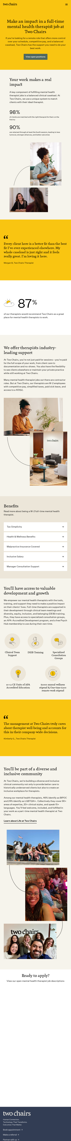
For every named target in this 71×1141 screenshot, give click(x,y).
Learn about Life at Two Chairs (20, 821)
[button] (35, 526)
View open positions (35, 57)
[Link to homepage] (10, 4)
